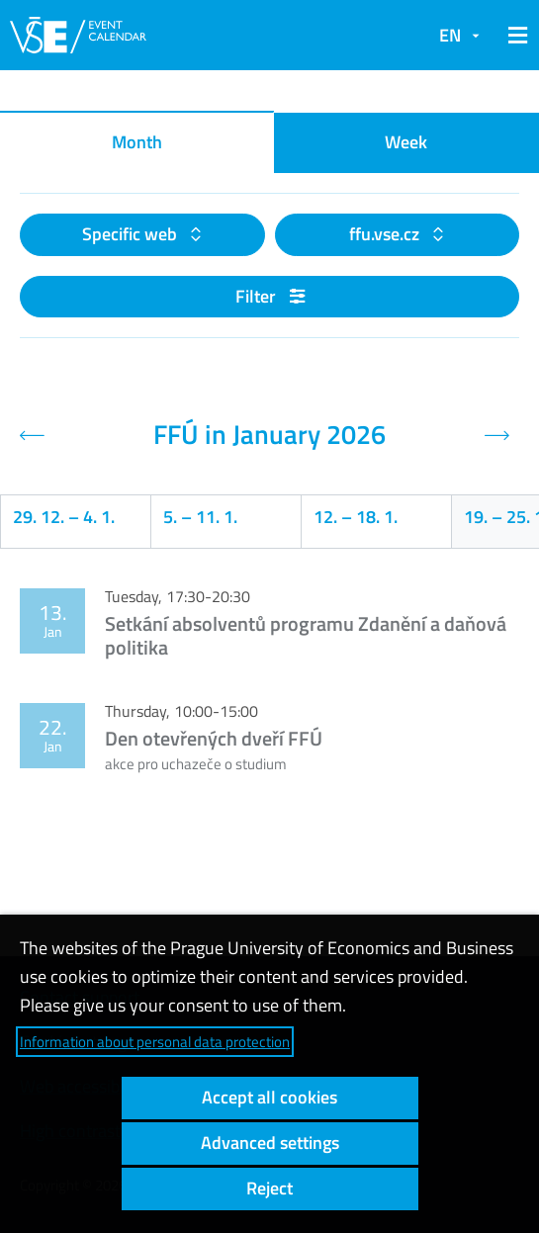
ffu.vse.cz (386, 233)
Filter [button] (270, 296)
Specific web (131, 233)
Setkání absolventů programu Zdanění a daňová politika (305, 635)
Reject (269, 1188)
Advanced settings (270, 1142)
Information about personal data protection (155, 1041)
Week (406, 142)
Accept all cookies (269, 1097)
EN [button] (450, 35)
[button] (514, 35)
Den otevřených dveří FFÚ (213, 738)
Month (137, 142)
